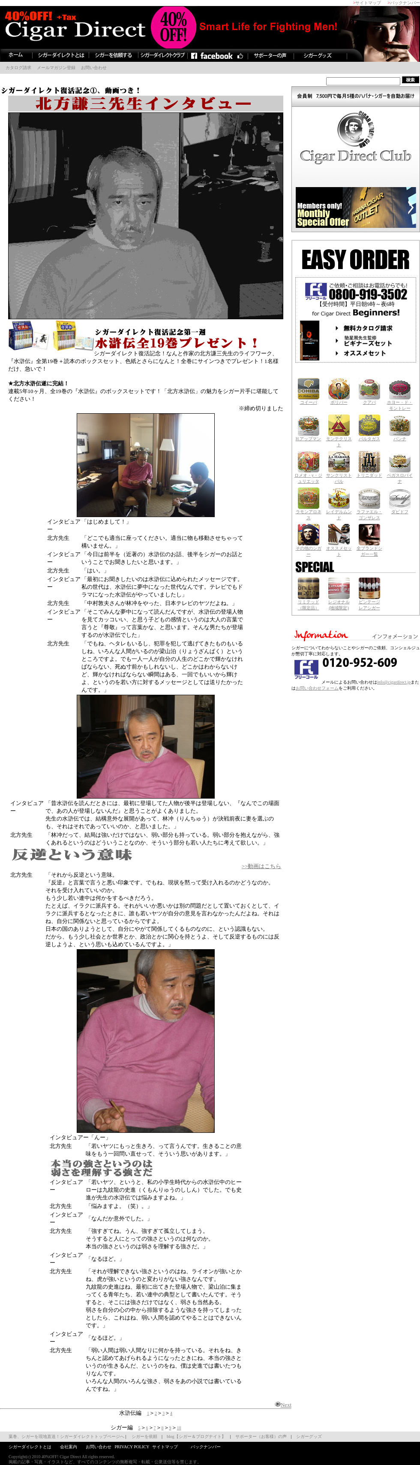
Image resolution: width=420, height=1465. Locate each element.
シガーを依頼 (144, 1436)
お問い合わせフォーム (317, 688)
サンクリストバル (339, 476)
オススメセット (339, 549)
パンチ (400, 436)
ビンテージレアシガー (369, 602)
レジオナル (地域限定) (339, 602)
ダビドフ (400, 509)
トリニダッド (369, 473)
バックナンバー (405, 2)
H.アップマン (308, 436)
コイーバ (308, 400)
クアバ (369, 400)
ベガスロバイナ (400, 476)
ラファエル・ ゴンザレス (369, 512)
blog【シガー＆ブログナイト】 (196, 1436)
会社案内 (68, 1446)
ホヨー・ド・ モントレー (400, 403)
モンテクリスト (339, 439)
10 (179, 1428)
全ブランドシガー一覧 (369, 549)
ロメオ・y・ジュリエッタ (308, 476)
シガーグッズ (309, 1436)
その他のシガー (308, 549)
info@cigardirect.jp (394, 682)
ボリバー (339, 400)
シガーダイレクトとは (30, 1446)
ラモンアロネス (308, 512)
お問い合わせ (94, 67)
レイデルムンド (339, 512)
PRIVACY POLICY (132, 1446)
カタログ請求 (18, 67)
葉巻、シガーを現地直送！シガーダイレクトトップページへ (66, 1436)
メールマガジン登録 (56, 67)
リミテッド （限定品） (308, 602)
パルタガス (369, 436)
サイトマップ (368, 2)
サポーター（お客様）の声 (261, 1436)
